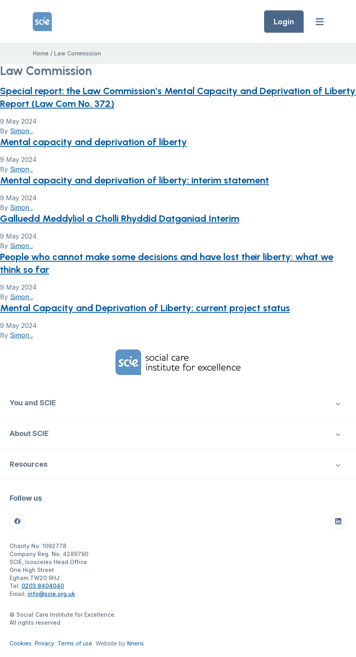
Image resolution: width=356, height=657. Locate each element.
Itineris (135, 643)
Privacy (44, 643)
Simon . (21, 131)
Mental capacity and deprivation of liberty (93, 142)
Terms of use (75, 643)
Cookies (21, 643)
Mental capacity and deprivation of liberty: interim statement (134, 180)
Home (41, 53)
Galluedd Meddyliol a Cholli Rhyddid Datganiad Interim (119, 218)
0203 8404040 (43, 585)
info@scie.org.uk (51, 593)
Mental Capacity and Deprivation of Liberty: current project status (145, 308)
